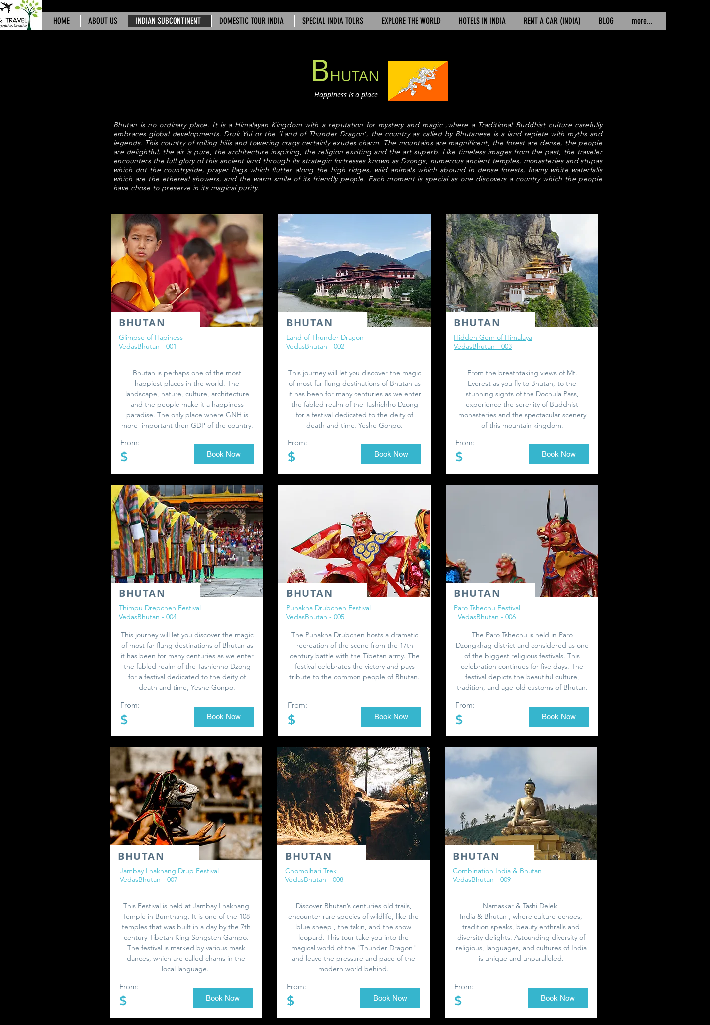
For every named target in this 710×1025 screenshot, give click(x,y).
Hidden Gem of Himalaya (493, 337)
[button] (224, 454)
